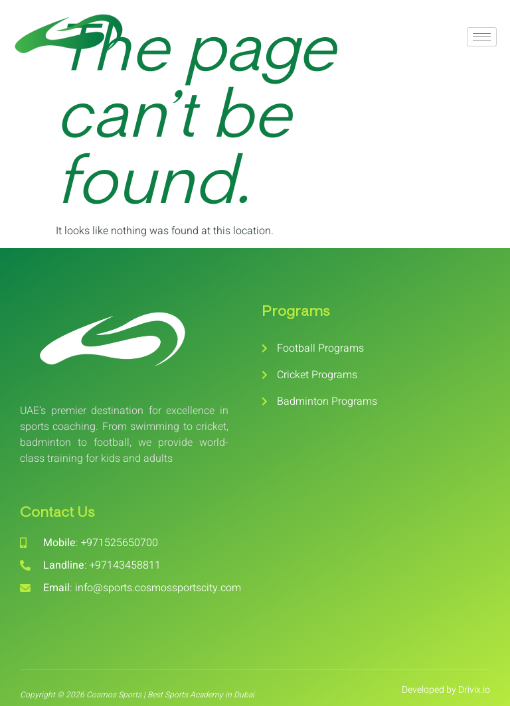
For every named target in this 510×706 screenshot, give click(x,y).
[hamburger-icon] (482, 36)
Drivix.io (474, 690)
